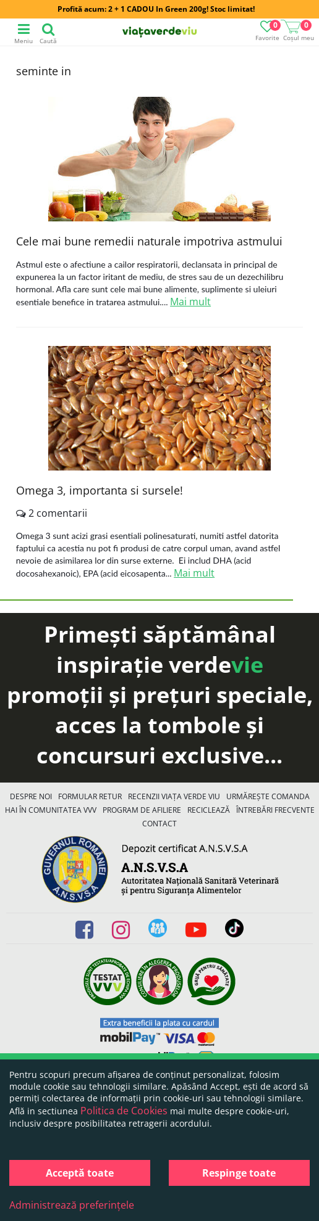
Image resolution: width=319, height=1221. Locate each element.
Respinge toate (239, 1173)
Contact (159, 823)
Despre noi (31, 796)
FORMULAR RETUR (90, 796)
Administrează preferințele (71, 1205)
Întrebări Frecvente (275, 810)
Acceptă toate (80, 1173)
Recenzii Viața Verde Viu (174, 796)
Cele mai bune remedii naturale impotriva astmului (149, 241)
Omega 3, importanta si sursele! (99, 490)
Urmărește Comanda (268, 796)
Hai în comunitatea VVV (50, 810)
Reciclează (208, 810)
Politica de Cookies (124, 1110)
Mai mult (190, 301)
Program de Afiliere (142, 810)
